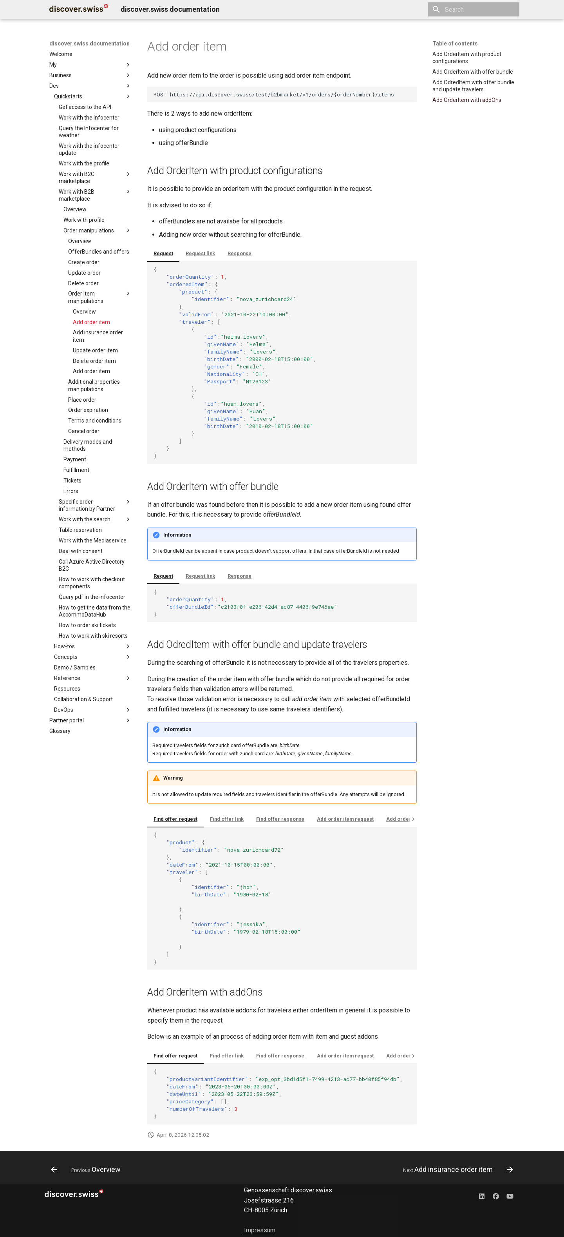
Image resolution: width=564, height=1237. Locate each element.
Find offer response (280, 819)
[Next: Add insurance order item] (455, 1169)
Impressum (259, 1230)
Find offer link (227, 819)
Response (239, 253)
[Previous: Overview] (88, 1169)
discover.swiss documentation (89, 43)
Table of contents (455, 43)
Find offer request (175, 819)
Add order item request (345, 819)
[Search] (473, 9)
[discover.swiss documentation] (78, 9)
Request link (200, 253)
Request (163, 253)
